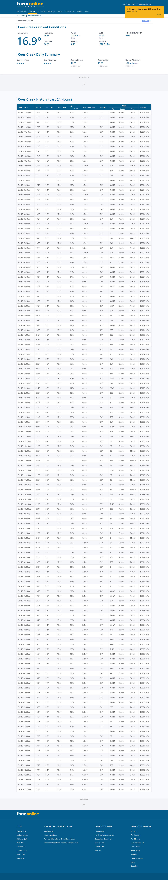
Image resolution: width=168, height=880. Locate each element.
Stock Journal (99, 843)
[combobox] (146, 21)
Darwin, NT (21, 858)
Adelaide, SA (21, 847)
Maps (60, 11)
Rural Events (135, 839)
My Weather (21, 11)
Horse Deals (135, 847)
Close (159, 15)
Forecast (41, 11)
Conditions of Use (50, 835)
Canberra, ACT (22, 850)
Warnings (51, 11)
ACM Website (49, 831)
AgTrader (134, 831)
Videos (79, 11)
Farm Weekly (99, 831)
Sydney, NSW (21, 831)
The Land (98, 850)
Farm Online (135, 850)
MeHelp (133, 854)
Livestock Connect (137, 843)
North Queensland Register (104, 835)
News (87, 11)
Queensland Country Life (103, 839)
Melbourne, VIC (22, 835)
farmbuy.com (135, 835)
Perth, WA (20, 843)
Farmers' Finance (137, 858)
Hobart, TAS (21, 854)
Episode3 (134, 866)
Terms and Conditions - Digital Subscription (59, 839)
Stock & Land (99, 847)
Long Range (69, 11)
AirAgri (133, 862)
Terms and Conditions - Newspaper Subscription (61, 843)
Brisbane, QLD (22, 839)
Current (32, 12)
